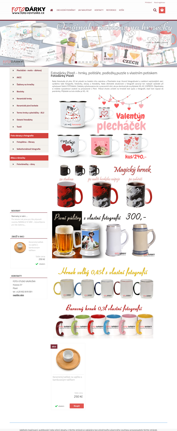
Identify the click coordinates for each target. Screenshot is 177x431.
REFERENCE (111, 10)
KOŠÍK (121, 10)
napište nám (18, 295)
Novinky (20, 91)
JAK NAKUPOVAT (85, 10)
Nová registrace (159, 2)
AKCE (19, 77)
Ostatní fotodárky (24, 119)
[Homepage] (51, 10)
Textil (19, 126)
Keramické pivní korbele (27, 105)
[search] (155, 10)
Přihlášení (148, 2)
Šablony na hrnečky (25, 84)
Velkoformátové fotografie (28, 149)
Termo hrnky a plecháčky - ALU (30, 112)
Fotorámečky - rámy (26, 164)
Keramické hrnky (24, 98)
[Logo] (29, 10)
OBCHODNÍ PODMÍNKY (66, 10)
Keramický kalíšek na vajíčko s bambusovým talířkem (36, 246)
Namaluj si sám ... (19, 216)
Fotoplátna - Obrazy (26, 142)
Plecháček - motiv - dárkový (29, 70)
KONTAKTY (99, 10)
